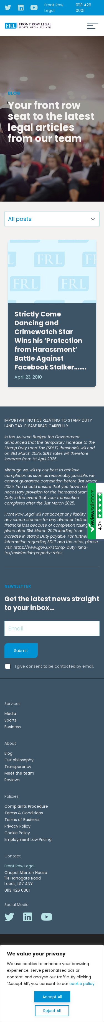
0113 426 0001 (83, 7)
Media (10, 713)
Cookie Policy (17, 833)
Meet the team (19, 773)
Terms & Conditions (23, 813)
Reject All (52, 1010)
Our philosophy (19, 760)
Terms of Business (22, 819)
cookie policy (82, 983)
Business (12, 727)
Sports (10, 720)
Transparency (17, 766)
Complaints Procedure (26, 806)
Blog (8, 753)
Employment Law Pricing (28, 839)
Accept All (52, 997)
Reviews (12, 780)
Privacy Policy (17, 826)
